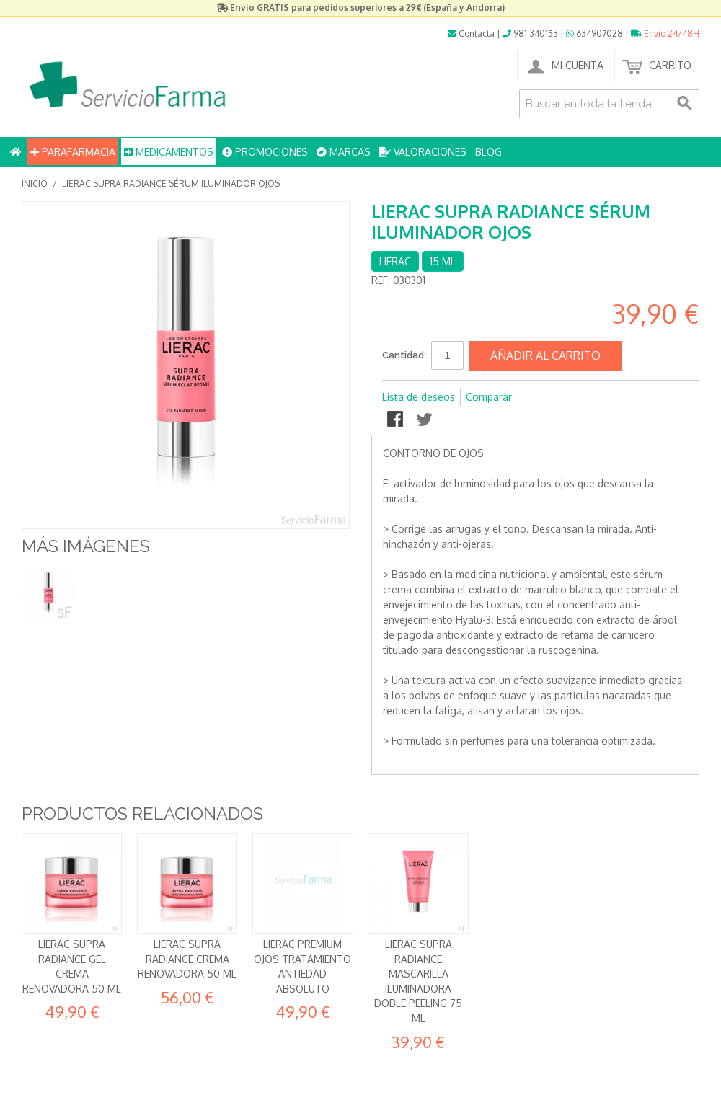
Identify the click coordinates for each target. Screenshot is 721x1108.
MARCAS (344, 152)
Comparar (489, 397)
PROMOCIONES (265, 152)
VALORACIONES (422, 152)
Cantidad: (404, 355)
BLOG (488, 152)
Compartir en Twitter (425, 420)
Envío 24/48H (665, 33)
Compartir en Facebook (396, 420)
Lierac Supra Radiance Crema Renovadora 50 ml (187, 959)
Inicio (35, 183)
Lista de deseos (418, 397)
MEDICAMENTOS (168, 152)
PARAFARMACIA (72, 152)
